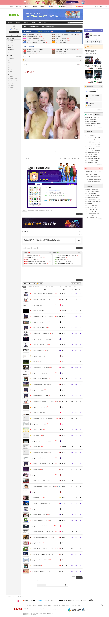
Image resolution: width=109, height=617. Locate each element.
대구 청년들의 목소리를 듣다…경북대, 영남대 (43, 548)
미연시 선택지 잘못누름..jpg (39, 514)
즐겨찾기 (40, 283)
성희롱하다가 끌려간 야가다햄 (40, 452)
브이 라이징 (10, 76)
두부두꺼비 (64, 367)
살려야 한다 (36, 469)
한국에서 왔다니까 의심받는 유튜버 (41, 537)
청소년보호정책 (55, 605)
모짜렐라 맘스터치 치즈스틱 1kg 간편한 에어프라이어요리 (94, 176)
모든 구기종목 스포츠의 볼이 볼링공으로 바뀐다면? (45, 441)
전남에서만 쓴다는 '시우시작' (40, 344)
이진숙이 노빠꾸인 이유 (38, 412)
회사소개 (29, 605)
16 (53, 581)
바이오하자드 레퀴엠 (12, 83)
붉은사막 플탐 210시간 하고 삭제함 (41, 356)
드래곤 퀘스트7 (11, 85)
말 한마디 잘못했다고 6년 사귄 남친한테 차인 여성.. (45, 316)
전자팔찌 (63, 293)
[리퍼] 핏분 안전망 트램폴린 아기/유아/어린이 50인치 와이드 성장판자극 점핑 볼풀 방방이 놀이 (94, 179)
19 (60, 581)
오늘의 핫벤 (10, 42)
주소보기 (24, 56)
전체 (24, 286)
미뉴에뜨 (63, 424)
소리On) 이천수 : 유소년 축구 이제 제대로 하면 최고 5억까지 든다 (48, 418)
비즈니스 (34, 605)
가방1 (30, 205)
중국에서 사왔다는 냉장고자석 (40, 322)
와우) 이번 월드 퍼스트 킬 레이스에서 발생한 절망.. (44, 463)
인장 (31, 184)
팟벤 (14, 26)
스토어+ (100, 47)
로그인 (96, 6)
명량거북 (63, 548)
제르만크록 (64, 554)
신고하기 (68, 158)
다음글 (28, 248)
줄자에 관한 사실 (37, 543)
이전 (39, 581)
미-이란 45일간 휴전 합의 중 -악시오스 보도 (43, 526)
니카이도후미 (64, 299)
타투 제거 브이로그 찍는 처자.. (40, 509)
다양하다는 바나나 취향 (38, 571)
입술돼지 (63, 497)
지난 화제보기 (70, 31)
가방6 (36, 205)
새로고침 (80, 231)
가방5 (35, 205)
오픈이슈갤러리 (79, 56)
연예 (37, 286)
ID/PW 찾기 (16, 35)
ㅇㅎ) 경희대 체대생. (38, 390)
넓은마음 (63, 514)
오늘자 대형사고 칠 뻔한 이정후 (40, 384)
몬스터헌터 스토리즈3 (12, 80)
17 (56, 581)
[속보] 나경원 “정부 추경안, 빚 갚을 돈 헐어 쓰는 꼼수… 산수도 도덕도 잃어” (50, 531)
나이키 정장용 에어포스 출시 (40, 520)
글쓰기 (79, 279)
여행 (9, 67)
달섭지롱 (63, 429)
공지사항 (79, 605)
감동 (75, 286)
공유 (61, 158)
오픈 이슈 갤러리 (11, 40)
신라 (63, 407)
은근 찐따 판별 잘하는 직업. (39, 327)
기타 (80, 286)
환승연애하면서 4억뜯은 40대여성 (41, 554)
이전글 (34, 248)
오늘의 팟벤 (10, 45)
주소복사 (24, 210)
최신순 (32, 231)
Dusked (63, 339)
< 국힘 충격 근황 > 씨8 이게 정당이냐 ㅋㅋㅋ (43, 305)
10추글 (33, 283)
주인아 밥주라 (36, 565)
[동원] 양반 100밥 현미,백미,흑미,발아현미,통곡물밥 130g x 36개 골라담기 (94, 171)
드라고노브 (64, 322)
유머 (43, 286)
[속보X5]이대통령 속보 (38, 350)
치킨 (24, 60)
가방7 (37, 205)
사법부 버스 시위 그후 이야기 (40, 299)
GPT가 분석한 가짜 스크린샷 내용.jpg (41, 339)
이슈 (30, 286)
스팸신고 (73, 158)
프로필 (38, 184)
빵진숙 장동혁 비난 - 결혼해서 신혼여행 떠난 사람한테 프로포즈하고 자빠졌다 (50, 486)
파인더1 (63, 531)
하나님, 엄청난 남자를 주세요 (40, 378)
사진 (66, 286)
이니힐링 (44, 180)
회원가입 (10, 35)
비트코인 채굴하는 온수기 (39, 492)
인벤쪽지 (41, 180)
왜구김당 (63, 350)
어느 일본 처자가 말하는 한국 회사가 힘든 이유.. (44, 293)
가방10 (41, 205)
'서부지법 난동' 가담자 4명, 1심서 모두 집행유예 (44, 401)
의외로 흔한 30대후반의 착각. (40, 395)
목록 (75, 64)
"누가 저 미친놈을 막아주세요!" (40, 503)
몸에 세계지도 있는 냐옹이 (39, 407)
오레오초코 (64, 441)
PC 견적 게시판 (11, 49)
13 (47, 581)
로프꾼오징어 (64, 475)
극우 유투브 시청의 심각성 (39, 424)
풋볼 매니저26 (11, 87)
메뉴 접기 (71, 184)
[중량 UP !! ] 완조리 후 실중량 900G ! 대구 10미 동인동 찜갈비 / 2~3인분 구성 (94, 174)
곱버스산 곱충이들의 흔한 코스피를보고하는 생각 (44, 458)
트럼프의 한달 (36, 446)
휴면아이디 (64, 361)
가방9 (39, 205)
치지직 (9, 60)
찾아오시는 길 (73, 605)
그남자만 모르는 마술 (38, 310)
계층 (70, 286)
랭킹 (45, 184)
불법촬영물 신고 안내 (65, 605)
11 (42, 581)
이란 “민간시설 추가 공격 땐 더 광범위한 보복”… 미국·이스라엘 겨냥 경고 (49, 475)
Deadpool (64, 310)
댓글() (78, 64)
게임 (56, 286)
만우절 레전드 (36, 435)
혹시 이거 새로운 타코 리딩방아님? (41, 480)
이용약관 (40, 605)
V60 (62, 526)
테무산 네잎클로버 (37, 429)
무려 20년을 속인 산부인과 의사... (41, 333)
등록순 (28, 231)
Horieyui (63, 537)
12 (44, 581)
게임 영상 (10, 71)
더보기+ (50, 252)
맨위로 (73, 247)
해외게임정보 (10, 69)
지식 (61, 286)
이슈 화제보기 (78, 31)
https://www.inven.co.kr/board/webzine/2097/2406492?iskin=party (40, 210)
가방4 (33, 205)
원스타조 (63, 305)
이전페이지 (66, 247)
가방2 (31, 205)
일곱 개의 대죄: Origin (12, 78)
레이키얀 (63, 373)
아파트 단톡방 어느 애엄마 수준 (40, 560)
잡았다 (35, 361)
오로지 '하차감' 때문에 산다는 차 (40, 367)
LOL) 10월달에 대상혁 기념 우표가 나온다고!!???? (44, 373)
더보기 (47, 180)
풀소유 (63, 356)
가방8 (38, 205)
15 (51, 581)
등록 (79, 240)
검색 (65, 585)
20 (62, 581)
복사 (29, 56)
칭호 (52, 184)
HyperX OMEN (11, 74)
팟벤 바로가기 (11, 58)
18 (58, 581)
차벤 (9, 62)
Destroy (63, 486)
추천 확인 (78, 158)
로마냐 (63, 480)
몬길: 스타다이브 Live (94, 35)
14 (49, 581)
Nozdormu (64, 446)
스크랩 (64, 158)
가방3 (32, 205)
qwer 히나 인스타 (37, 497)
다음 (65, 581)
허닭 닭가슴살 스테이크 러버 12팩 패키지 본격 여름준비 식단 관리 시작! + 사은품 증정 (94, 181)
